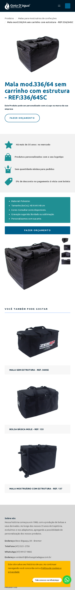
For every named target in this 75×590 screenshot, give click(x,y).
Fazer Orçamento (22, 118)
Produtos (9, 18)
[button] (59, 6)
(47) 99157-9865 (24, 552)
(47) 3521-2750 (22, 546)
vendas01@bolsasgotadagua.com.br (33, 557)
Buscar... (67, 5)
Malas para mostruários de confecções (37, 18)
